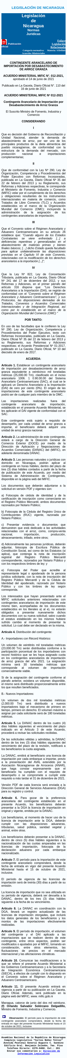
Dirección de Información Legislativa (39, 1052)
